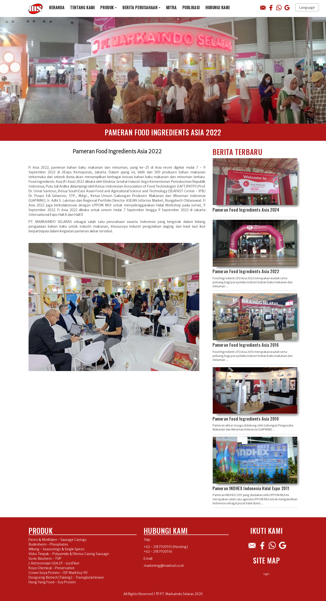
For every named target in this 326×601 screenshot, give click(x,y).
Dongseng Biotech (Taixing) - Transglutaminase (66, 577)
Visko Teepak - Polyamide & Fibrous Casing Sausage (69, 554)
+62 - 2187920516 (158, 551)
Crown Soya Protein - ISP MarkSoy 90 (58, 573)
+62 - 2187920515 (158, 547)
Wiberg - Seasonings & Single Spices (56, 549)
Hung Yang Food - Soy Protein (52, 582)
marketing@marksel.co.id (164, 565)
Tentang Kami (82, 7)
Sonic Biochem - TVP (45, 558)
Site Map (266, 560)
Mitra (171, 7)
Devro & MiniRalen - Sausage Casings (58, 540)
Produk (107, 7)
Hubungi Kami (217, 7)
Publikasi (191, 7)
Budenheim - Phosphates (48, 544)
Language (307, 7)
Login (266, 574)
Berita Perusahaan (139, 7)
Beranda (56, 7)
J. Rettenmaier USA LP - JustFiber (54, 563)
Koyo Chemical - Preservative (52, 568)
